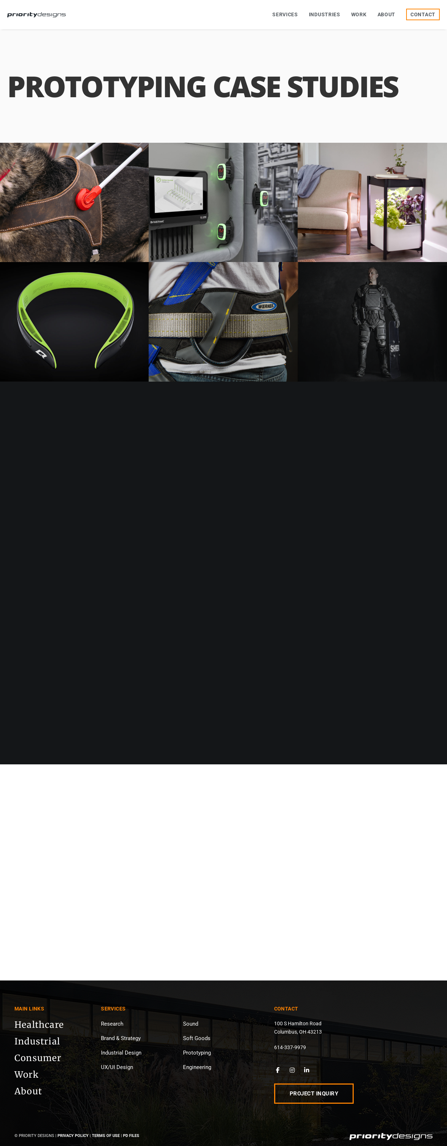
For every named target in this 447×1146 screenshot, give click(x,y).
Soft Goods (196, 1038)
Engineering (197, 1067)
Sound (190, 1024)
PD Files (131, 1135)
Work (26, 1074)
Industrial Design (121, 1053)
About (28, 1091)
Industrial (37, 1041)
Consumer (38, 1058)
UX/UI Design (117, 1067)
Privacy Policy (73, 1135)
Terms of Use (106, 1135)
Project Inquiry (314, 1093)
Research (112, 1024)
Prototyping (197, 1053)
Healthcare (39, 1024)
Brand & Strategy (121, 1038)
